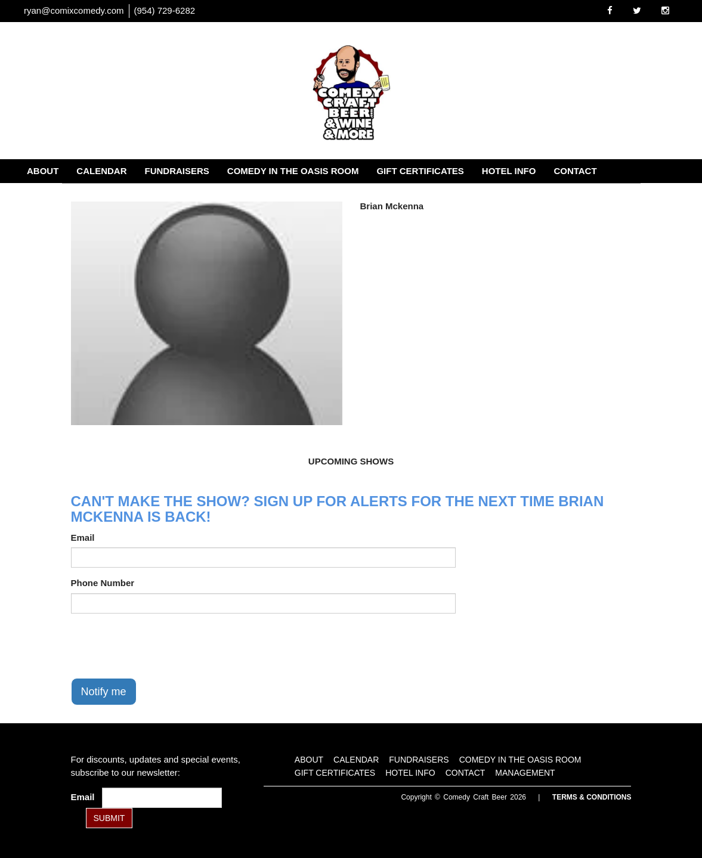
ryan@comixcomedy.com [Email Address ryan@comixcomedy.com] (74, 10)
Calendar (101, 171)
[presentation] (161, 645)
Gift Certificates (419, 171)
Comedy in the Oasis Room (293, 171)
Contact (574, 171)
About (42, 171)
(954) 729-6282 (165, 10)
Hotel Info (509, 171)
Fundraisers (177, 171)
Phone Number (103, 583)
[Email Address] (162, 798)
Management (59, 195)
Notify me (103, 692)
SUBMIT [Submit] (109, 818)
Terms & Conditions (592, 797)
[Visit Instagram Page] (665, 10)
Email (83, 537)
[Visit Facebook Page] (610, 10)
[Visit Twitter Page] (637, 10)
